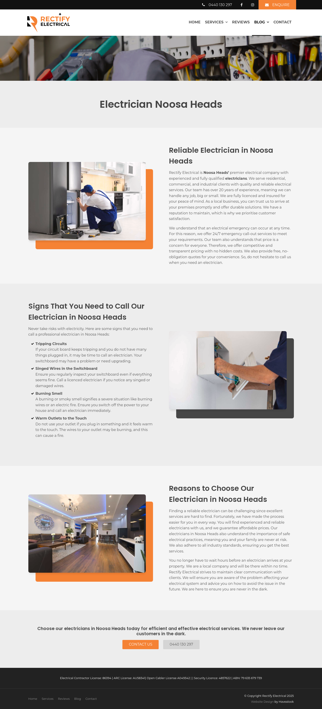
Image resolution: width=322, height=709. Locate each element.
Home (194, 22)
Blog (259, 22)
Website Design (262, 701)
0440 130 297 (181, 644)
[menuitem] (33, 699)
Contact (282, 22)
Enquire (281, 5)
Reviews (241, 22)
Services (214, 22)
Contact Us (140, 644)
